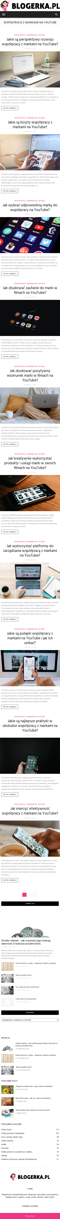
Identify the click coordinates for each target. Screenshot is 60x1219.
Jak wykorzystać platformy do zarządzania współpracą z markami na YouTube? (30, 551)
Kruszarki (5, 1148)
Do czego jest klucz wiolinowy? (27, 987)
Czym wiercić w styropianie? (26, 999)
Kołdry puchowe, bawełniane (12, 1133)
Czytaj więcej (10, 108)
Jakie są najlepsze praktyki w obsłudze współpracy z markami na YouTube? (30, 726)
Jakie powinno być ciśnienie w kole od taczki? (33, 1110)
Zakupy (4, 1155)
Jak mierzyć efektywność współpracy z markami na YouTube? (30, 811)
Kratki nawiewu (7, 1140)
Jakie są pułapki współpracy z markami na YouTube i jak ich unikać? (30, 638)
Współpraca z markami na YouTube (29, 35)
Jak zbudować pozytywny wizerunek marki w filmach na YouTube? (30, 375)
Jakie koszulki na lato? (24, 975)
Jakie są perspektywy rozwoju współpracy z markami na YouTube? (30, 42)
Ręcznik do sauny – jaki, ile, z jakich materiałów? (33, 1098)
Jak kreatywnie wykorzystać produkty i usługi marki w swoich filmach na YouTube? (30, 463)
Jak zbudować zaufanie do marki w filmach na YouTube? (30, 290)
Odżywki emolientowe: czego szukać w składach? (34, 1086)
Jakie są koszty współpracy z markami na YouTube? (30, 125)
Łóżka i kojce (6, 1129)
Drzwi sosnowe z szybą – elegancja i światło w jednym (36, 963)
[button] (56, 14)
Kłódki (3, 1144)
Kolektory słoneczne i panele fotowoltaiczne (19, 1159)
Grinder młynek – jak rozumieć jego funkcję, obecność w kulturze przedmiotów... (26, 942)
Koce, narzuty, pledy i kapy (12, 1137)
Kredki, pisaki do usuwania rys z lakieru (16, 1152)
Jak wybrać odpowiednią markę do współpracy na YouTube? (30, 207)
